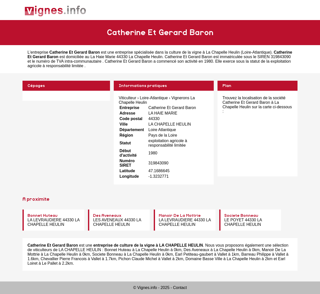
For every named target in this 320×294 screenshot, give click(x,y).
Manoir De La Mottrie (180, 216)
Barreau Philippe (256, 254)
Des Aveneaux (107, 216)
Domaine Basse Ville (204, 259)
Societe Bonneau (241, 216)
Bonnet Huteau (43, 216)
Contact (180, 287)
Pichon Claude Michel (137, 259)
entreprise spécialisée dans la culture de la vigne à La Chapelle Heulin (177, 52)
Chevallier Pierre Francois (63, 259)
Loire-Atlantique (256, 52)
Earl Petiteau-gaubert (194, 254)
